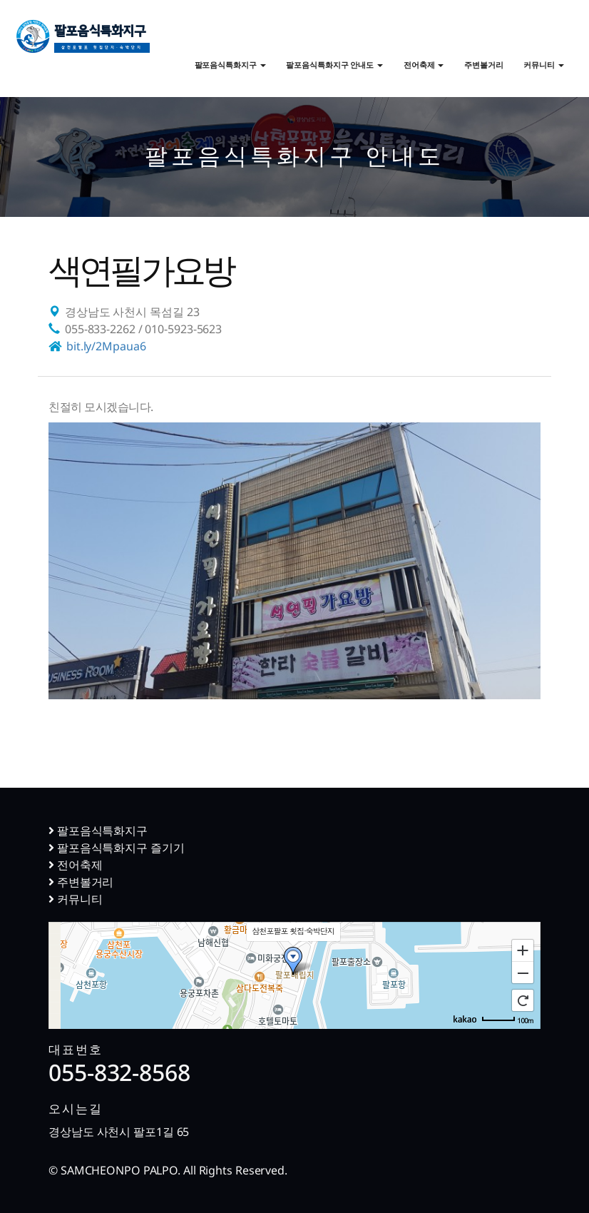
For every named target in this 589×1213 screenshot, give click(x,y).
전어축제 (424, 64)
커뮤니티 (543, 64)
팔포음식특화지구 (102, 40)
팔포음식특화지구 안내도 (334, 64)
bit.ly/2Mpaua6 (106, 346)
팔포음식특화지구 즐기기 (116, 848)
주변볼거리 (483, 64)
